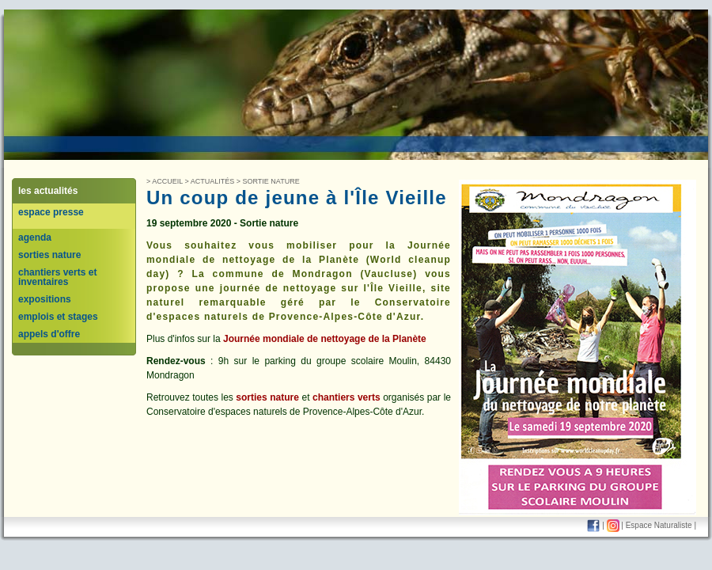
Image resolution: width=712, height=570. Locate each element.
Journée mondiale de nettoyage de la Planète (324, 338)
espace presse (51, 212)
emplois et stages (58, 316)
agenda (34, 237)
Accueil (167, 181)
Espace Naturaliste (659, 525)
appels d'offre (49, 334)
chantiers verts (346, 397)
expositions (44, 299)
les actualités (48, 190)
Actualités (213, 181)
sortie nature (271, 181)
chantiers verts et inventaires (57, 277)
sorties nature (49, 254)
